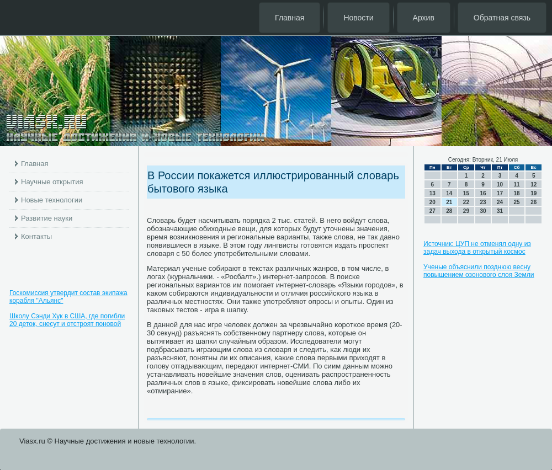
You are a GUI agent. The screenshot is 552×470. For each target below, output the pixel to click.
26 (533, 202)
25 (517, 202)
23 (483, 202)
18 (517, 193)
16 (483, 193)
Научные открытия (52, 182)
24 (500, 202)
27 (432, 211)
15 (466, 193)
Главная (289, 17)
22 (466, 202)
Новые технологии (51, 200)
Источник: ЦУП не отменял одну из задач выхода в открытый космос (477, 247)
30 (483, 211)
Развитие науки (46, 218)
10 (500, 184)
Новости (358, 17)
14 (449, 193)
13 (432, 193)
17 (500, 193)
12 (533, 184)
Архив (423, 17)
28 (449, 211)
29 (466, 211)
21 (449, 202)
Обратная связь (502, 17)
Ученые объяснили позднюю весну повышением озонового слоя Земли (478, 271)
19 (533, 193)
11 (517, 184)
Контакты (36, 236)
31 (500, 211)
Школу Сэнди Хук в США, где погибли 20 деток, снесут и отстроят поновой (67, 320)
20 (432, 202)
